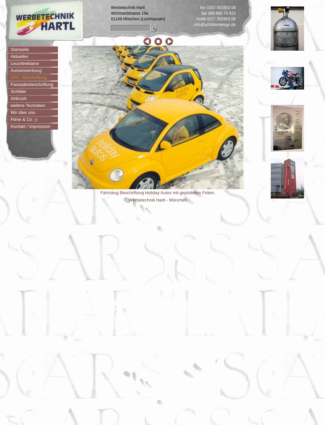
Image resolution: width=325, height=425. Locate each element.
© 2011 (10, 416)
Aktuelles (19, 56)
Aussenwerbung (26, 70)
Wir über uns (23, 112)
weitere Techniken (28, 105)
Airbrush (19, 98)
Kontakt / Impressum (30, 126)
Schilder (18, 91)
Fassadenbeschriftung (32, 84)
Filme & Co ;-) (24, 119)
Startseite (20, 49)
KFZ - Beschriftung (29, 77)
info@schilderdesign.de (215, 24)
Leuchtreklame (25, 63)
